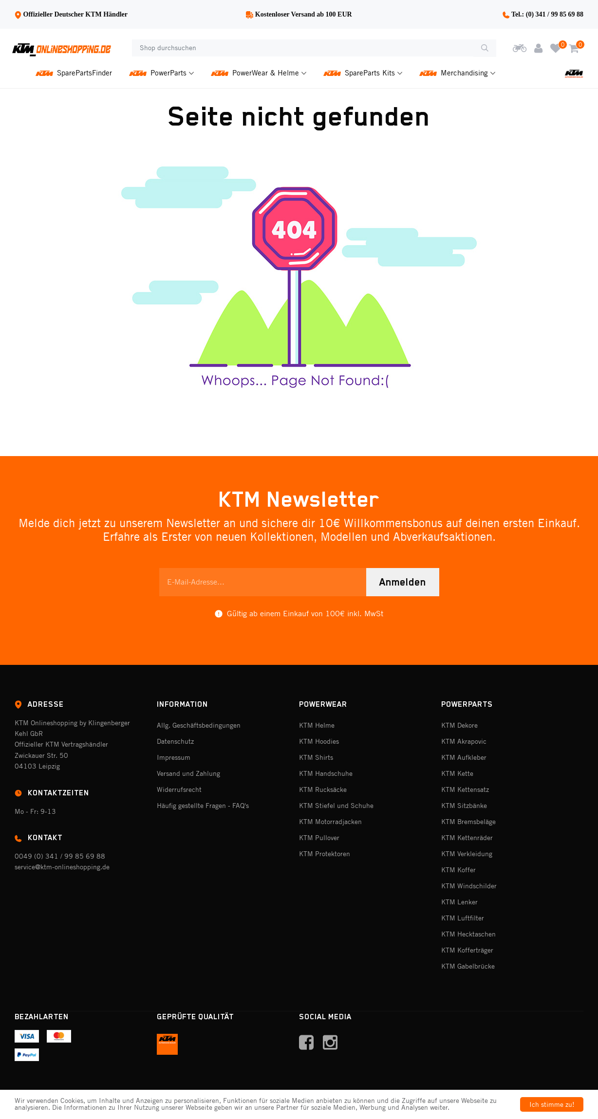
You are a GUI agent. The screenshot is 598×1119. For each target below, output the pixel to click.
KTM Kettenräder (467, 838)
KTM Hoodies (319, 741)
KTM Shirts (316, 757)
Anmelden (402, 582)
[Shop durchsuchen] (302, 48)
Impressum (173, 757)
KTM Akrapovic (463, 741)
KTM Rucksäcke (323, 789)
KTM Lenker (459, 902)
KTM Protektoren (324, 854)
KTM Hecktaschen (468, 934)
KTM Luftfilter (462, 918)
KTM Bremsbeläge (468, 821)
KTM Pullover (319, 838)
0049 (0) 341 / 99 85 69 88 (60, 856)
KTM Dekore (459, 725)
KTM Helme (317, 725)
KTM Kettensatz (465, 789)
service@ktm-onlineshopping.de (62, 867)
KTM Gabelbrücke (468, 966)
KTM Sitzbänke (464, 805)
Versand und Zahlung (188, 773)
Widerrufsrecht (179, 789)
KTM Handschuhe (326, 773)
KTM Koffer (458, 870)
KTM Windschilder (469, 886)
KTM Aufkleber (463, 757)
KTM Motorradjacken (330, 821)
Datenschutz (175, 741)
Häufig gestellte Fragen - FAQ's (203, 805)
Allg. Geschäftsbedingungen (199, 725)
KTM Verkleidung (466, 854)
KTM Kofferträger (467, 950)
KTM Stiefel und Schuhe (336, 805)
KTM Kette (457, 773)
